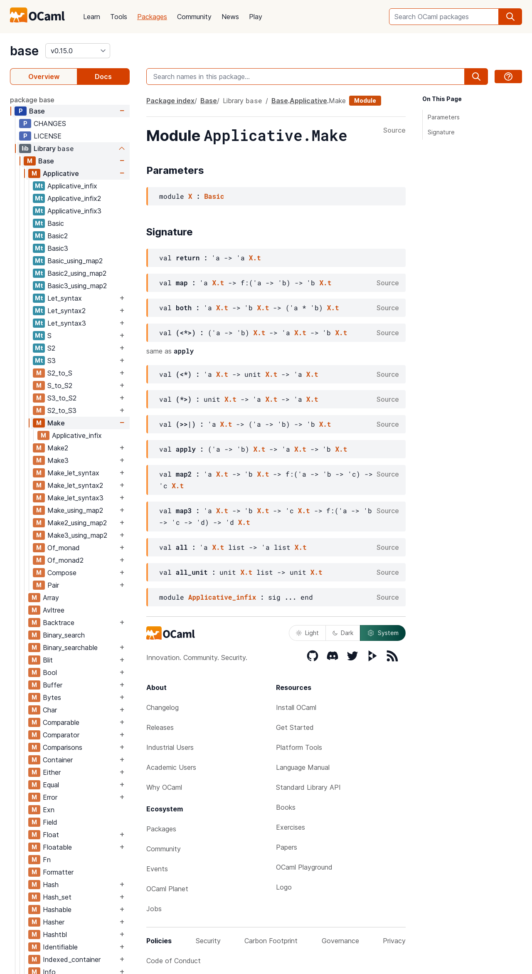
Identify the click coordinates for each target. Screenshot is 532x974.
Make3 (58, 460)
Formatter (58, 872)
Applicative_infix (72, 186)
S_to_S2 (59, 385)
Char (50, 710)
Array (51, 597)
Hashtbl (55, 934)
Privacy (394, 941)
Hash (51, 884)
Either (52, 772)
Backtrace (58, 622)
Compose (61, 573)
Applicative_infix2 (74, 198)
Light (307, 632)
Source (394, 130)
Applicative (61, 173)
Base (37, 111)
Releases (160, 727)
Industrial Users (170, 747)
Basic (55, 223)
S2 (51, 348)
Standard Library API (308, 787)
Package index (170, 100)
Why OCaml (164, 787)
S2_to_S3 (61, 410)
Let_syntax (64, 298)
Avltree (53, 610)
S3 (51, 360)
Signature (441, 132)
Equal (51, 785)
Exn (48, 810)
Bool (50, 672)
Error (50, 797)
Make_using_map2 (75, 510)
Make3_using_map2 (77, 535)
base (24, 50)
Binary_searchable (70, 647)
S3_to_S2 (61, 398)
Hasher (53, 922)
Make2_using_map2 (77, 523)
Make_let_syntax (73, 473)
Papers (286, 847)
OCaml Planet (167, 889)
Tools (118, 16)
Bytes (52, 697)
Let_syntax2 (66, 311)
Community (194, 16)
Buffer (52, 685)
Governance (340, 941)
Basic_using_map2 (75, 261)
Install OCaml (296, 707)
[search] (510, 16)
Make (56, 423)
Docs (103, 76)
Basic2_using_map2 (76, 273)
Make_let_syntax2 (75, 485)
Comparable (61, 722)
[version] (77, 50)
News (230, 16)
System (383, 633)
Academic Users (171, 767)
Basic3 (57, 248)
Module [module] (365, 100)
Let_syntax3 (66, 323)
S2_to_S (59, 373)
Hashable (57, 909)
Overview (43, 76)
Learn (91, 16)
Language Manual (303, 767)
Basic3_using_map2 (77, 286)
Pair (53, 585)
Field (50, 822)
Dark (342, 632)
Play (255, 16)
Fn (47, 859)
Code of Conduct (173, 961)
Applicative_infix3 (74, 211)
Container (58, 760)
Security (208, 941)
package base (32, 100)
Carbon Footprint (271, 941)
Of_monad (63, 548)
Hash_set (57, 897)
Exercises (290, 827)
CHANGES (50, 123)
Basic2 (57, 236)
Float (51, 835)
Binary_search (64, 635)
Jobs (154, 909)
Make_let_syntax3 (75, 498)
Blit (48, 660)
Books (286, 807)
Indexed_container (72, 959)
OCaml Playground (304, 867)
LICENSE (48, 136)
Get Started (295, 727)
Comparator (61, 735)
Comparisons (62, 747)
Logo (284, 887)
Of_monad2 (65, 560)
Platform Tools (299, 747)
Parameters (444, 117)
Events (157, 869)
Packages (152, 16)
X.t (255, 257)
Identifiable (60, 947)
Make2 (57, 448)
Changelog (162, 707)
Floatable (57, 847)
